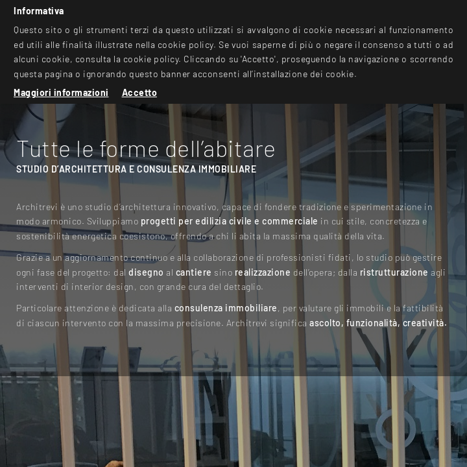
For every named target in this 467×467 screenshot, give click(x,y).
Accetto (140, 92)
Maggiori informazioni (61, 92)
